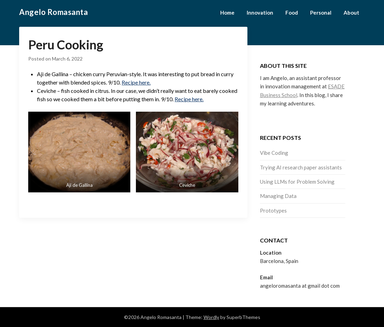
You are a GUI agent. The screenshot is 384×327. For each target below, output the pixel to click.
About (351, 12)
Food (291, 12)
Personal (320, 12)
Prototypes (273, 210)
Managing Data (278, 196)
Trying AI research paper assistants (301, 167)
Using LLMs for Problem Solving (297, 181)
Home (227, 12)
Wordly (211, 317)
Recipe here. (136, 82)
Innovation (260, 12)
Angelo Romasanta (53, 12)
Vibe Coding (274, 153)
